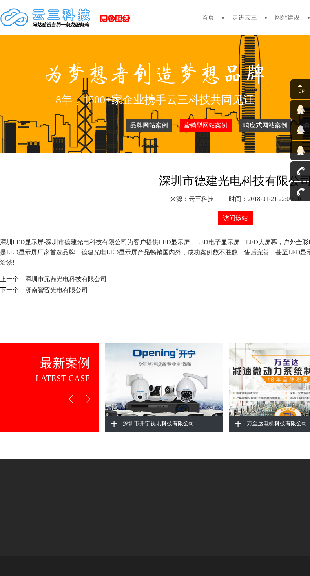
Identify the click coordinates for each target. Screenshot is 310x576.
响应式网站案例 (265, 125)
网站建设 (287, 17)
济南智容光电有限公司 (56, 290)
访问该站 (235, 218)
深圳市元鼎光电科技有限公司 (66, 279)
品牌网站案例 (149, 125)
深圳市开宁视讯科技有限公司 (158, 424)
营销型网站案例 (206, 125)
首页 (208, 17)
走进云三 (244, 17)
